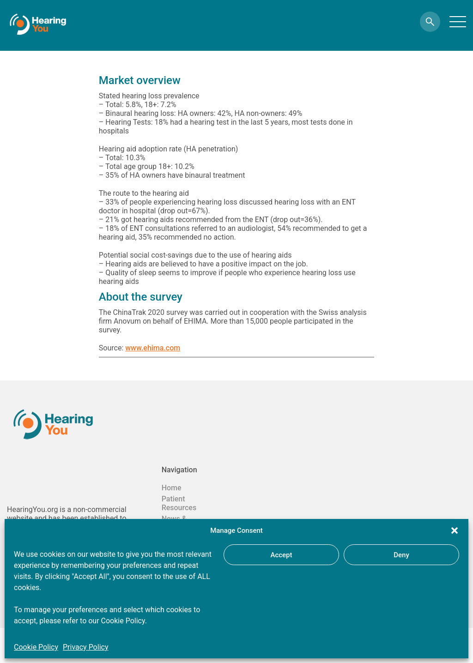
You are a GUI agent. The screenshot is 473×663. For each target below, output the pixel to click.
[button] (454, 530)
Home (172, 487)
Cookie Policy (36, 647)
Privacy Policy (86, 647)
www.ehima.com (152, 348)
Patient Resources (179, 503)
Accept (281, 555)
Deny (401, 555)
